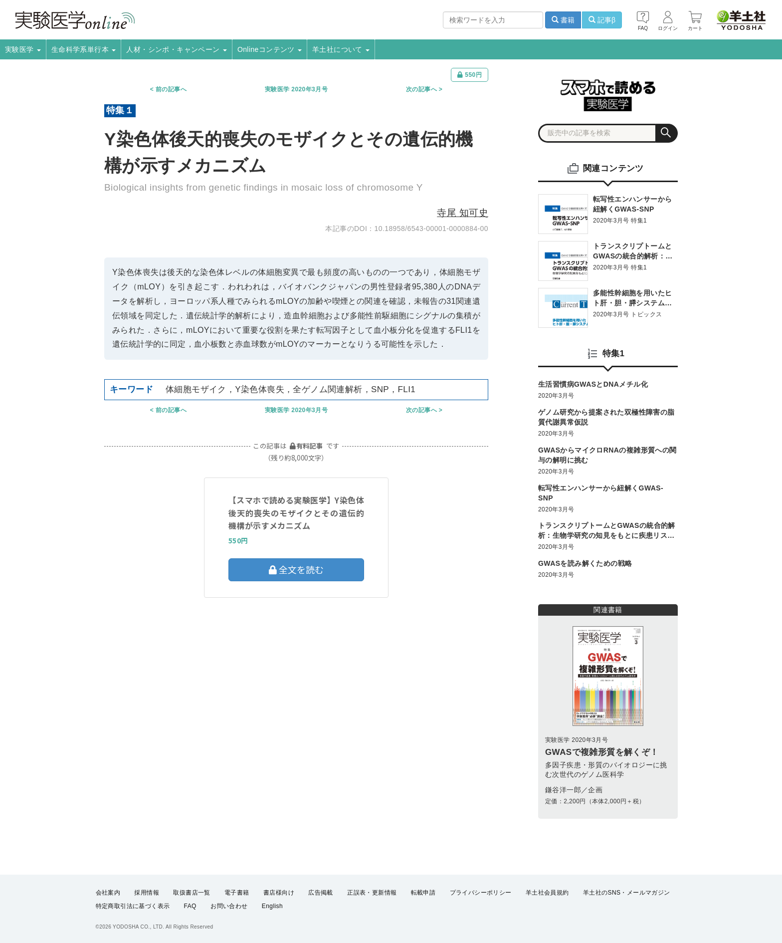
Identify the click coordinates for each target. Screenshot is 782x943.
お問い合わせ (228, 906)
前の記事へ (171, 89)
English (272, 906)
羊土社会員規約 (547, 892)
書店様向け (278, 892)
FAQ (190, 906)
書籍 (563, 20)
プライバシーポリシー (481, 892)
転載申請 (423, 892)
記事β (601, 20)
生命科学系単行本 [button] (83, 49)
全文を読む (296, 569)
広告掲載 (320, 892)
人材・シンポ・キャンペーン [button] (176, 49)
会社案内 (108, 892)
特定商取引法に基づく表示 (133, 906)
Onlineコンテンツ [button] (269, 49)
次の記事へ (421, 89)
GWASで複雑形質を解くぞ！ (602, 752)
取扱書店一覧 (191, 892)
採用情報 (146, 892)
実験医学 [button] (23, 49)
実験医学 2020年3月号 (296, 89)
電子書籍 (236, 892)
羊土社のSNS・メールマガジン (626, 892)
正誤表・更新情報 (371, 892)
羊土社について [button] (341, 49)
